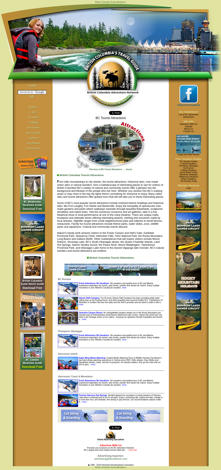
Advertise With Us (188, 124)
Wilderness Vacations (188, 177)
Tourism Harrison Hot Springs (93, 395)
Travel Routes (33, 148)
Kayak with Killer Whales (188, 154)
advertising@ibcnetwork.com (110, 458)
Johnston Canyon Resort (90, 313)
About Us (188, 129)
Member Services (188, 185)
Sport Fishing (33, 132)
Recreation (33, 127)
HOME (32, 85)
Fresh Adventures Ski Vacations (94, 283)
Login (188, 188)
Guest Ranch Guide (188, 172)
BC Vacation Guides (188, 161)
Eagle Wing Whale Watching (92, 358)
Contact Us (188, 131)
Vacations (33, 117)
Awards (188, 126)
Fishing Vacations (188, 170)
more (123, 288)
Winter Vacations (188, 179)
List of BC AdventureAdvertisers (188, 115)
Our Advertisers (188, 111)
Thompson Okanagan (188, 166)
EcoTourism (188, 168)
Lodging (33, 122)
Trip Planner (33, 143)
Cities (33, 112)
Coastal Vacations (189, 164)
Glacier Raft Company (89, 298)
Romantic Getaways (188, 174)
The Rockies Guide (188, 181)
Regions (33, 106)
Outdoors (33, 137)
